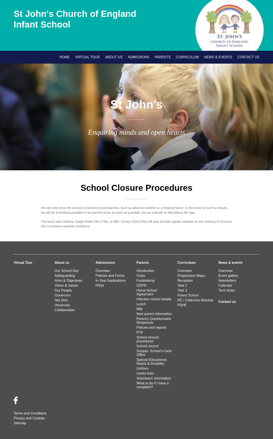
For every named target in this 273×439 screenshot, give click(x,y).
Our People (63, 290)
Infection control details (153, 299)
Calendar (225, 285)
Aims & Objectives (68, 280)
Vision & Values (66, 285)
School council (147, 346)
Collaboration (65, 310)
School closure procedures (147, 339)
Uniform (142, 368)
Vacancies (62, 305)
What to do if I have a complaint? (152, 385)
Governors (63, 295)
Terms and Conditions (30, 413)
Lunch (141, 304)
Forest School (188, 295)
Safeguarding (65, 275)
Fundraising (145, 280)
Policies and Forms (110, 275)
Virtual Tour (87, 57)
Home (65, 57)
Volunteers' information (153, 378)
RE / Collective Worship (195, 300)
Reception (185, 280)
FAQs (100, 285)
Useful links (145, 373)
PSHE (182, 305)
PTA (139, 332)
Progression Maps (191, 275)
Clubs (140, 275)
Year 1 (182, 285)
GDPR (141, 285)
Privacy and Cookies (29, 418)
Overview (103, 271)
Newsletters (227, 280)
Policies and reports (151, 327)
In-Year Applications (111, 280)
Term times (226, 290)
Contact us (248, 57)
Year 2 (182, 290)
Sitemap (20, 423)
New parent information (154, 314)
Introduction (145, 271)
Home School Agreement (146, 292)
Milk (139, 309)
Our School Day (67, 271)
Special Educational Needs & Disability (151, 361)
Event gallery (228, 275)
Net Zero (61, 300)
